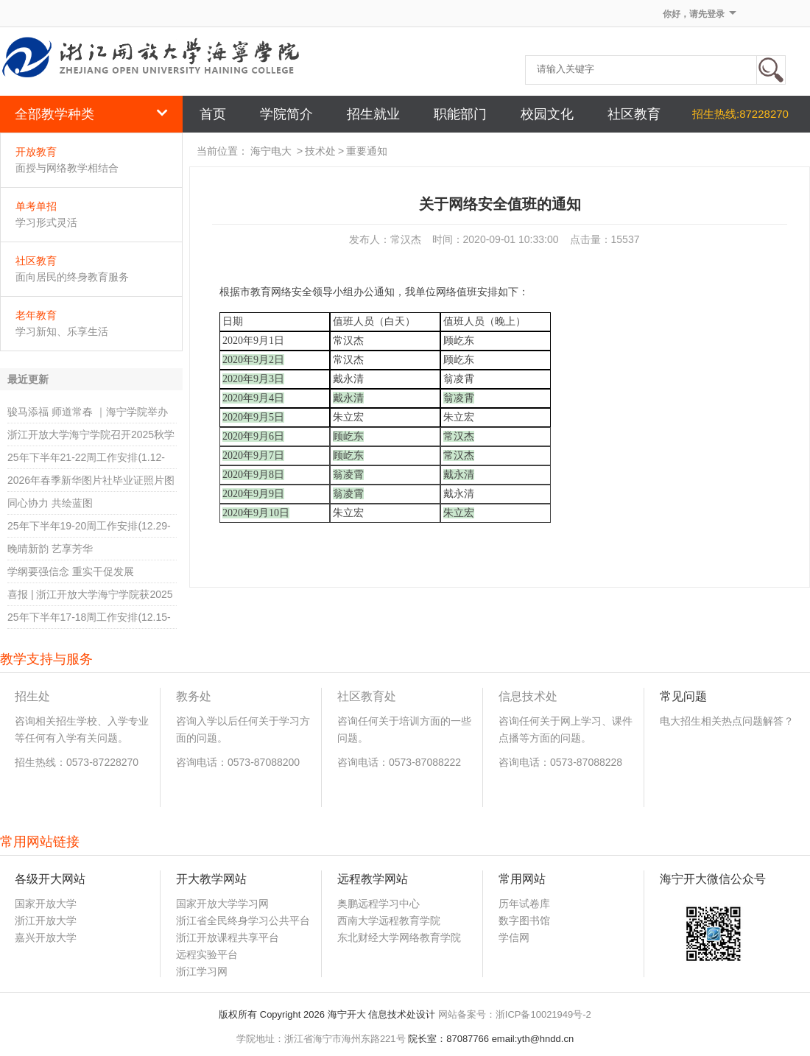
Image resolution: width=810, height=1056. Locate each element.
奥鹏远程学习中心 (378, 903)
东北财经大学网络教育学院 (399, 937)
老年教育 (36, 315)
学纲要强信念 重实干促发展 (70, 571)
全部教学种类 (91, 114)
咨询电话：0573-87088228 (560, 762)
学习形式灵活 (46, 222)
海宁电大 (271, 151)
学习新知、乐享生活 (61, 331)
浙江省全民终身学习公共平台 (243, 920)
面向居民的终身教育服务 (72, 277)
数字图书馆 (524, 920)
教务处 (193, 696)
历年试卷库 (524, 903)
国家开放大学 (46, 903)
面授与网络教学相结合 (67, 168)
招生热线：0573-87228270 (76, 762)
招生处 (32, 696)
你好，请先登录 (694, 14)
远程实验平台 (207, 954)
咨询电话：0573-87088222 (399, 762)
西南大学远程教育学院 (388, 920)
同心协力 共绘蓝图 (50, 503)
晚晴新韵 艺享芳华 (50, 549)
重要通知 (366, 151)
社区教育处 (366, 696)
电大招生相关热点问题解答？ (727, 721)
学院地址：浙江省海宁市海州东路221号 (321, 1038)
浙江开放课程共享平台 (227, 937)
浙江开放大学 (46, 920)
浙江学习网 (202, 971)
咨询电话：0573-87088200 (238, 762)
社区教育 (36, 261)
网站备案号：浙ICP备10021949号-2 (514, 1014)
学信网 (514, 937)
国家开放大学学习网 (222, 903)
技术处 (320, 151)
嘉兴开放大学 (46, 937)
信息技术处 (528, 696)
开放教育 (36, 152)
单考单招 (36, 206)
